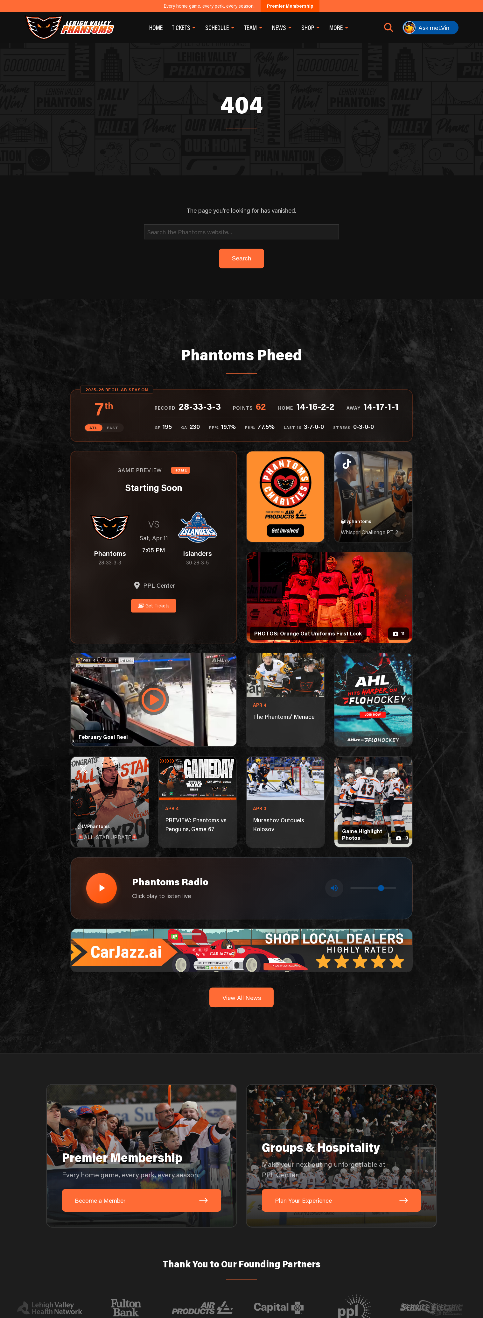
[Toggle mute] (334, 887)
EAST (112, 427)
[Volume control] (373, 887)
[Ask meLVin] (430, 27)
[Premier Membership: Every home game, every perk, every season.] (141, 1155)
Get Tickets (154, 605)
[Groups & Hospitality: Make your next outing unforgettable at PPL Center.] (341, 1155)
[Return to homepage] (69, 27)
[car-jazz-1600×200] (241, 949)
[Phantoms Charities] (285, 496)
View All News (241, 996)
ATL (94, 427)
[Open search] (388, 27)
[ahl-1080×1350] (373, 699)
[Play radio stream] (101, 887)
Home (156, 27)
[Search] (241, 231)
